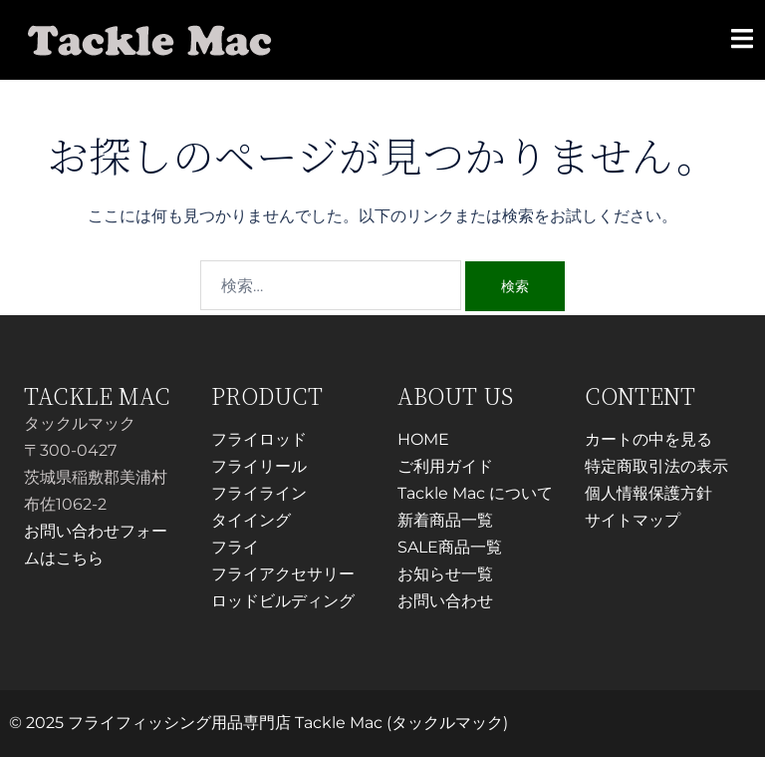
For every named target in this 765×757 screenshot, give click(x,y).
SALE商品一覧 (449, 547)
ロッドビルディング (283, 600)
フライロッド (259, 439)
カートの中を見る (648, 439)
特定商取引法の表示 (656, 466)
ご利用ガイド (445, 466)
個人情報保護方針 (648, 493)
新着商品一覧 (445, 520)
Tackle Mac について (475, 493)
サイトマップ (632, 520)
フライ (235, 547)
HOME (423, 439)
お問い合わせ (445, 600)
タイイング (251, 520)
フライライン (259, 493)
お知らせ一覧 (445, 574)
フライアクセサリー (283, 574)
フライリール (259, 466)
